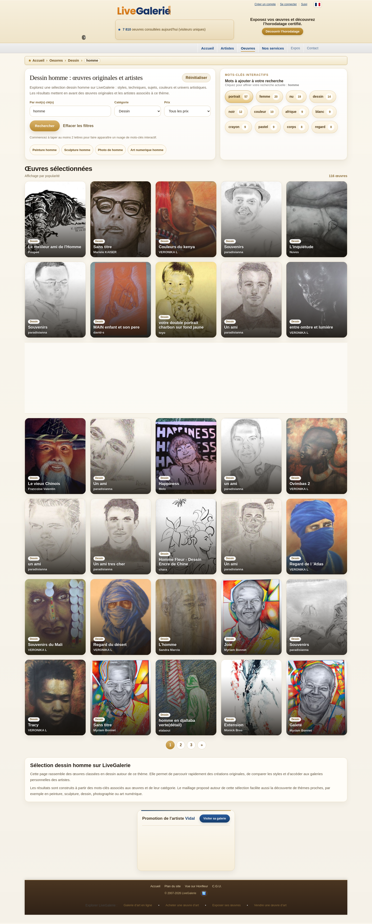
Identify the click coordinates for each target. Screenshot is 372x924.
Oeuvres (248, 48)
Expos (295, 48)
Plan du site (173, 887)
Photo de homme (110, 150)
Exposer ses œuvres (226, 906)
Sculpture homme (77, 150)
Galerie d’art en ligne (138, 906)
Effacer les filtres (78, 126)
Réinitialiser (196, 78)
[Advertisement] (167, 378)
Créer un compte (265, 4)
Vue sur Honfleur (196, 887)
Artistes (227, 48)
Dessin (73, 60)
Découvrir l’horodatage (282, 31)
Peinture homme (45, 150)
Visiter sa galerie (214, 819)
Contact (312, 48)
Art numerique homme (146, 150)
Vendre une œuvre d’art (270, 906)
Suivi (304, 4)
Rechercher (45, 126)
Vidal (190, 819)
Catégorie (121, 102)
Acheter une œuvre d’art (182, 906)
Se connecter (288, 4)
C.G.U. (217, 887)
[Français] (318, 4)
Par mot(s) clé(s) (42, 102)
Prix (167, 102)
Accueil (207, 48)
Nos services (273, 48)
